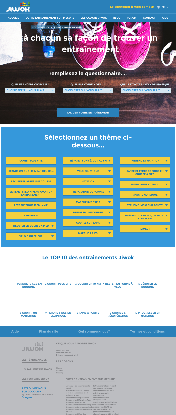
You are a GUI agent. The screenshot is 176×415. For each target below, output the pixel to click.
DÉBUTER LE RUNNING (149, 285)
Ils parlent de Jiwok (37, 369)
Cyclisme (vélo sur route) (145, 205)
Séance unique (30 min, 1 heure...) (31, 171)
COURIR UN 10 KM (89, 283)
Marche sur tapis (88, 202)
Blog (116, 17)
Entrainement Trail (145, 184)
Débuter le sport (73, 395)
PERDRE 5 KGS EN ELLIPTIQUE (59, 314)
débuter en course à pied (77, 393)
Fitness (59, 368)
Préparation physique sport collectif (145, 217)
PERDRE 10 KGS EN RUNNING (29, 285)
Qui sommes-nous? (94, 331)
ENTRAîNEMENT (73, 27)
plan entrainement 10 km (103, 412)
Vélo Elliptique (88, 171)
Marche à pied (88, 233)
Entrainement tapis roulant (104, 386)
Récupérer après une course (31, 181)
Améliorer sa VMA (63, 353)
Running (59, 373)
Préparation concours (88, 191)
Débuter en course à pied (67, 355)
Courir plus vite (31, 160)
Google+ (27, 397)
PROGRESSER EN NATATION (149, 314)
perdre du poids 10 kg (102, 407)
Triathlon (31, 215)
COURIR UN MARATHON (29, 314)
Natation (88, 181)
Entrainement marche (75, 402)
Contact (149, 17)
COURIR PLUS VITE (59, 283)
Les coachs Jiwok (94, 17)
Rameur (145, 228)
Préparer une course (88, 212)
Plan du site (48, 331)
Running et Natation (145, 160)
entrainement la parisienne (77, 398)
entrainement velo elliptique (105, 402)
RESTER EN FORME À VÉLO (119, 285)
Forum (131, 17)
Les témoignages (34, 359)
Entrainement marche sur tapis (79, 407)
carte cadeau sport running (77, 390)
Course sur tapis (88, 222)
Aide (165, 17)
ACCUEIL (56, 27)
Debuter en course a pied (31, 225)
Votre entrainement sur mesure (50, 17)
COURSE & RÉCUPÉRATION (117, 314)
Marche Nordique (145, 194)
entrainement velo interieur (104, 404)
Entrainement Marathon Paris (78, 400)
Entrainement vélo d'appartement (101, 399)
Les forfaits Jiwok (35, 378)
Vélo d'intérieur (31, 236)
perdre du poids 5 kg (102, 409)
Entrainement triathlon (102, 388)
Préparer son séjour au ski (88, 160)
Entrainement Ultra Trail (103, 391)
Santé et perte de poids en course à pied (144, 172)
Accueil (13, 17)
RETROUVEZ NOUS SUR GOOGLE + (34, 390)
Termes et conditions (147, 331)
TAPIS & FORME (89, 312)
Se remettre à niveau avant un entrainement (31, 193)
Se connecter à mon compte (132, 7)
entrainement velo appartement (101, 394)
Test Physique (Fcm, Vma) (31, 205)
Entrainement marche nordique (79, 405)
